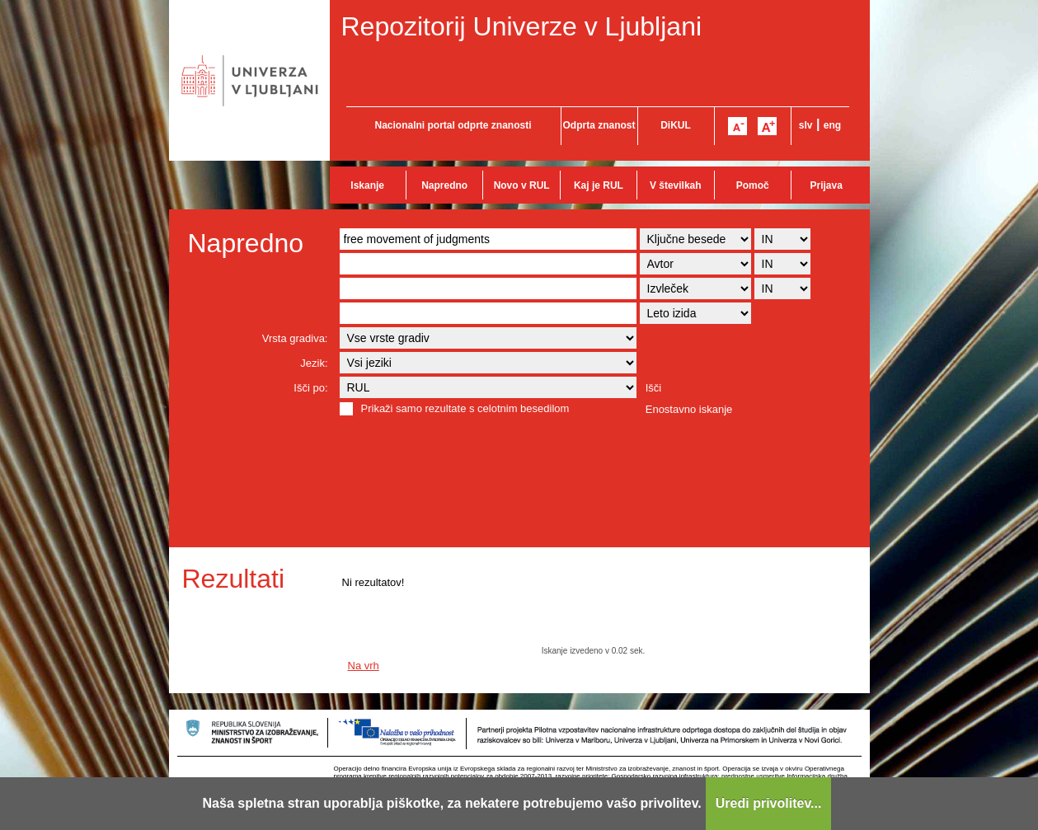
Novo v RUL (522, 185)
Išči (654, 388)
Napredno (444, 185)
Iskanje (367, 185)
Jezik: (313, 363)
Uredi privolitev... (769, 803)
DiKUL (675, 125)
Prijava (826, 185)
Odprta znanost (598, 125)
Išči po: (310, 388)
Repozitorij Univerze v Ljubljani (521, 26)
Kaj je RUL (598, 185)
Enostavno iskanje (689, 409)
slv (806, 125)
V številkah (676, 185)
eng (832, 125)
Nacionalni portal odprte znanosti (452, 125)
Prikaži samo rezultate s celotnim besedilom (465, 408)
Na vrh (363, 665)
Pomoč (752, 185)
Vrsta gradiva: (295, 338)
